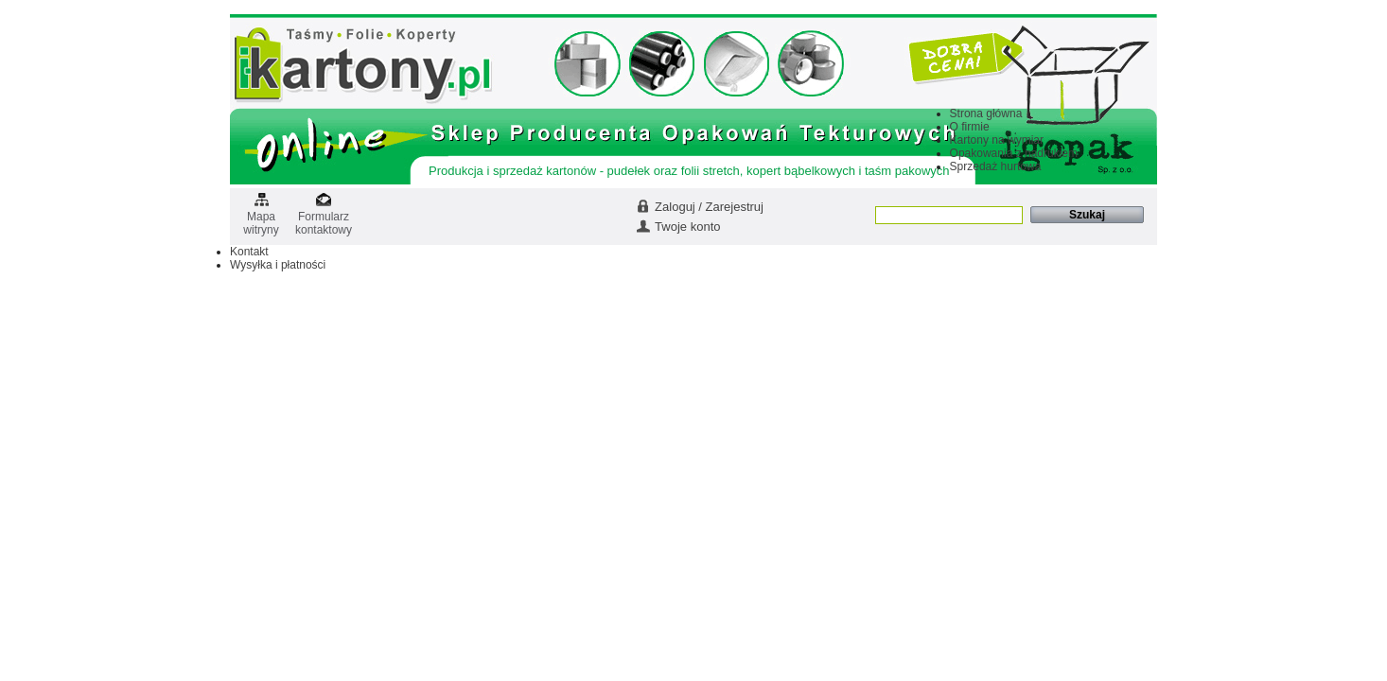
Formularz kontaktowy (323, 217)
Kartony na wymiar (997, 140)
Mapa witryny (260, 217)
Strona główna (986, 113)
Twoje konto (687, 226)
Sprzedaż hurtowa (996, 166)
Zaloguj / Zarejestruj (709, 207)
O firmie (970, 126)
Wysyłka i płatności (277, 264)
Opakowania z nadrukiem (1014, 153)
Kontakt (249, 251)
